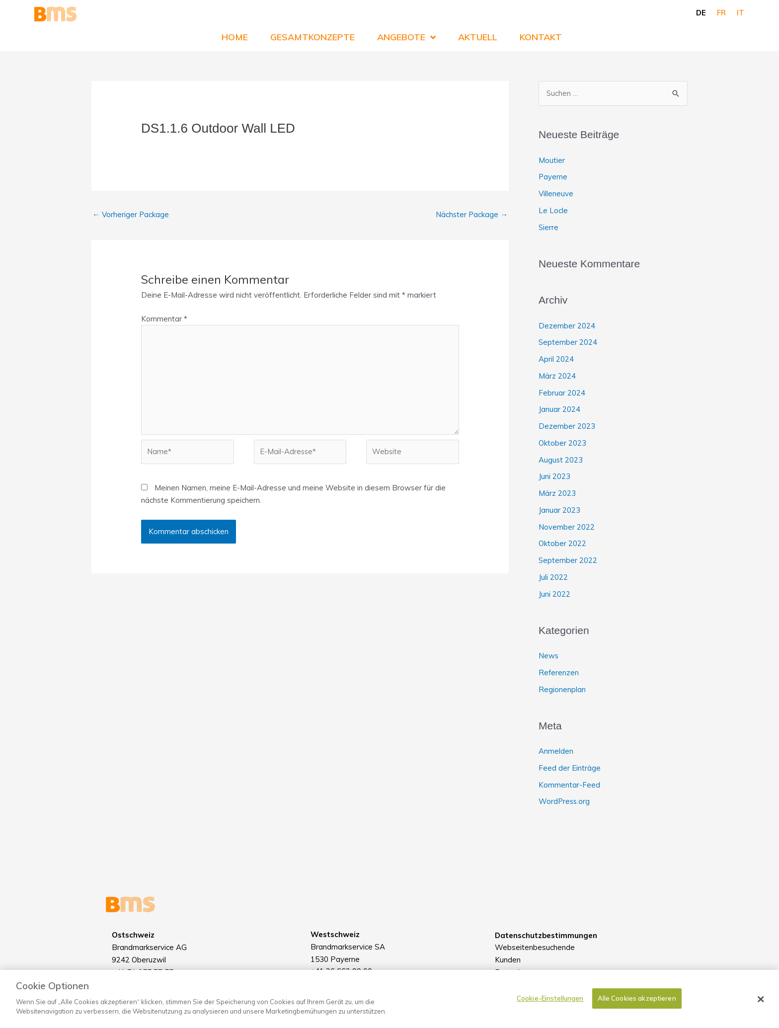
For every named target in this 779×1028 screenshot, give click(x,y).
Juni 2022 (554, 594)
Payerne (553, 177)
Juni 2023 (554, 476)
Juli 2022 (553, 577)
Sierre (549, 227)
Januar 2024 (559, 409)
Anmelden (556, 751)
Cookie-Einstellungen (550, 998)
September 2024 (568, 342)
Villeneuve (556, 193)
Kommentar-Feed (569, 785)
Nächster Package (471, 214)
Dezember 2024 (567, 325)
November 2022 (567, 527)
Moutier (552, 160)
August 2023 (561, 460)
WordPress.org (565, 801)
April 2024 (556, 359)
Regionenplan (562, 689)
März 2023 (557, 493)
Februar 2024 (562, 392)
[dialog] (389, 999)
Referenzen (559, 672)
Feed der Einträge (570, 768)
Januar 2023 (559, 510)
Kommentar (164, 318)
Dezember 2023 (567, 426)
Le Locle (553, 210)
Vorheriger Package (130, 214)
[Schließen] (761, 999)
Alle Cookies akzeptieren (637, 998)
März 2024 (557, 376)
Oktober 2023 (562, 443)
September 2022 (568, 560)
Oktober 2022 (562, 544)
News (549, 655)
